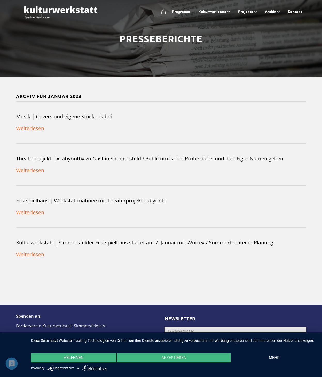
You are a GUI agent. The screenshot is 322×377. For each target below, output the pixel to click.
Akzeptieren (173, 357)
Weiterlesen (30, 128)
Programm (181, 11)
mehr (274, 357)
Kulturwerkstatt (212, 11)
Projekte (245, 11)
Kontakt (295, 11)
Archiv (270, 11)
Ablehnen (73, 357)
